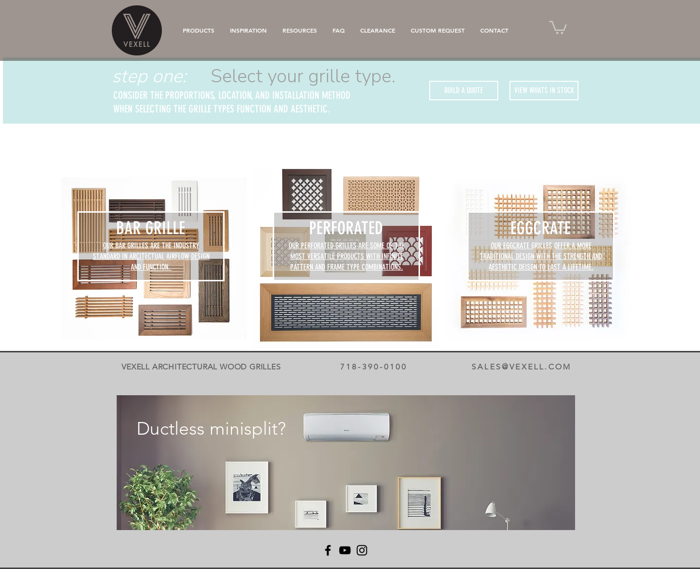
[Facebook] (328, 550)
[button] (558, 26)
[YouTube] (345, 550)
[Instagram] (362, 550)
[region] (346, 462)
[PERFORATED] (346, 228)
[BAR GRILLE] (150, 228)
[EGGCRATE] (540, 228)
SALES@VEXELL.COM (521, 366)
